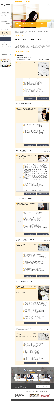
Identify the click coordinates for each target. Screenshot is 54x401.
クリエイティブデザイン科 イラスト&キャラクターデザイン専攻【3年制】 (35, 91)
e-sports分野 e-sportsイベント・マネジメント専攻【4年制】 (33, 268)
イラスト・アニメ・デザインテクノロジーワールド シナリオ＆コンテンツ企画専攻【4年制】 (26, 109)
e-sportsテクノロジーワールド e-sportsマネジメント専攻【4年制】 (34, 132)
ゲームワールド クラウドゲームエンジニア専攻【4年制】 (32, 218)
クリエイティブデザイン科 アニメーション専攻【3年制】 (32, 92)
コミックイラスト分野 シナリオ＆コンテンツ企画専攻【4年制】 (26, 245)
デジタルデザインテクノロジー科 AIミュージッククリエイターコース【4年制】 (35, 302)
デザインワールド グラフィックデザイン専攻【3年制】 (32, 179)
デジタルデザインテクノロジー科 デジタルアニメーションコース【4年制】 (35, 305)
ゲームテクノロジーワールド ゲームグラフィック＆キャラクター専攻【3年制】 (35, 130)
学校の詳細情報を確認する (30, 98)
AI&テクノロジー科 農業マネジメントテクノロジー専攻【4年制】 (33, 83)
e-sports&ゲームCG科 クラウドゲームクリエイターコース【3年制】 (34, 310)
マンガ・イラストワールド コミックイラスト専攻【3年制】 (32, 184)
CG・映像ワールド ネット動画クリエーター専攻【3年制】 (32, 357)
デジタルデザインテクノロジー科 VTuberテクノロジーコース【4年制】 (34, 304)
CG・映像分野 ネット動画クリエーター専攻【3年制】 (32, 267)
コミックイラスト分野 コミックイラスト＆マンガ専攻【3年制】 (33, 271)
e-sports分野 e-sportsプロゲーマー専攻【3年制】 (31, 269)
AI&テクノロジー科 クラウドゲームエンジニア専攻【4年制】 (33, 85)
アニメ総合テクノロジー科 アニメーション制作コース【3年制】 (33, 319)
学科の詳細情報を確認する (43, 98)
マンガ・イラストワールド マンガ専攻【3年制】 (31, 183)
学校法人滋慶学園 (35, 391)
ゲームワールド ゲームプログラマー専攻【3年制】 (31, 186)
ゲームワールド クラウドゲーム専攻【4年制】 (31, 346)
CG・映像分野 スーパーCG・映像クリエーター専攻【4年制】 (33, 264)
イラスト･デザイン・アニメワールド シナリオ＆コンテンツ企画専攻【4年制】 (26, 204)
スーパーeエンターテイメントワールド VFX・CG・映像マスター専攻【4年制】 (35, 175)
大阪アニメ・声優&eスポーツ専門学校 (24, 281)
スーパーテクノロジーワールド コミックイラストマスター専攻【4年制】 (34, 166)
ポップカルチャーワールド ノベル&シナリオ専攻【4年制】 (26, 334)
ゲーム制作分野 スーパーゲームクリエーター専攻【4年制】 (32, 260)
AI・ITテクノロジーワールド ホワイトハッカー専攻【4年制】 (33, 125)
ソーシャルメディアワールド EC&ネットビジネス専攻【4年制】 (33, 345)
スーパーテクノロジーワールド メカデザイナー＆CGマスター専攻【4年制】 (35, 165)
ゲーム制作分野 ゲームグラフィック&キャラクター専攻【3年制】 (33, 263)
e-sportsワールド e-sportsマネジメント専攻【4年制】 (32, 224)
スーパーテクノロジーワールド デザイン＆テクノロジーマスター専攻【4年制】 (35, 164)
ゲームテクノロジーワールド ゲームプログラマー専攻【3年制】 (33, 131)
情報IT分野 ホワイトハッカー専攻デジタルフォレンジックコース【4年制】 (35, 257)
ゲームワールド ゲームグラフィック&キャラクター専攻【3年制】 (33, 185)
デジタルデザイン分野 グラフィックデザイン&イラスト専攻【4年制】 (34, 270)
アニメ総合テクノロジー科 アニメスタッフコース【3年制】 (32, 318)
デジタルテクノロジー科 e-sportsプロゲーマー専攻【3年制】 (33, 88)
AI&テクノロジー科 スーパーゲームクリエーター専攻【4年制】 (33, 82)
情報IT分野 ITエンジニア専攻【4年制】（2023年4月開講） (32, 254)
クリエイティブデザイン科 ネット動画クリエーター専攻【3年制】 (33, 95)
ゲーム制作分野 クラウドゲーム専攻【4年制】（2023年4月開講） (33, 261)
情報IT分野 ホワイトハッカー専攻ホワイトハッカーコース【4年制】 (34, 256)
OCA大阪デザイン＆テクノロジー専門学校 (25, 239)
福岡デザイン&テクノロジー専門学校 (23, 328)
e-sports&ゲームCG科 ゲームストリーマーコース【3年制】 (32, 309)
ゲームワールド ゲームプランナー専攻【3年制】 (31, 351)
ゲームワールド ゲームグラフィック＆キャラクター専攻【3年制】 (33, 220)
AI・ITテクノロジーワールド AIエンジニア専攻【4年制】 (32, 124)
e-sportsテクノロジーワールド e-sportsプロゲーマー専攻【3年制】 (34, 133)
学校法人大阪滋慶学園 (43, 391)
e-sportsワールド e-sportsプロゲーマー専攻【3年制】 (32, 225)
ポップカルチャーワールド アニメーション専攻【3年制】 (32, 359)
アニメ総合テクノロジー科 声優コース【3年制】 (31, 312)
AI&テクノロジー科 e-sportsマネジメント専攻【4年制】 (32, 81)
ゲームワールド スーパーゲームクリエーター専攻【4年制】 (32, 217)
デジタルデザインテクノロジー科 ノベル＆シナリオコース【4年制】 (26, 287)
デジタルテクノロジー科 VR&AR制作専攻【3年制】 (31, 90)
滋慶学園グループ (28, 391)
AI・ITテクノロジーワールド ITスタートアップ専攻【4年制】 (33, 126)
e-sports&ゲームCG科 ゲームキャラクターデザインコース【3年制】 (34, 311)
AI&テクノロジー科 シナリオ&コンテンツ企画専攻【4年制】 (26, 63)
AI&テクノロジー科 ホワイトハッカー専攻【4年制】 (31, 78)
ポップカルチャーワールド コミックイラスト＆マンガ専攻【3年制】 (34, 358)
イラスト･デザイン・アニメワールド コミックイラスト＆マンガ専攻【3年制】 (35, 227)
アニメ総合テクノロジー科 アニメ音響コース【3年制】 (32, 317)
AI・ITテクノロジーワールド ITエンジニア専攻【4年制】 (32, 213)
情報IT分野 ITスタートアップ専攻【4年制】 (30, 255)
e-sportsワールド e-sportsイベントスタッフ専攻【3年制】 (32, 226)
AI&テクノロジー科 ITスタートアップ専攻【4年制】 (31, 84)
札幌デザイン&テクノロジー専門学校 (23, 57)
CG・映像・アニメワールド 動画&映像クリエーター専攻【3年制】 (34, 190)
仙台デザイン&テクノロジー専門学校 (23, 103)
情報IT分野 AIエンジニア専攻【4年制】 (29, 253)
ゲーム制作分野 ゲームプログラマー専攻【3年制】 (31, 262)
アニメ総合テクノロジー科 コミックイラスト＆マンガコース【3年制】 (34, 316)
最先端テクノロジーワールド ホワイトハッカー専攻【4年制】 (33, 344)
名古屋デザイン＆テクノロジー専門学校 (24, 198)
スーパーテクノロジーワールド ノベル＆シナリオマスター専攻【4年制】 (26, 156)
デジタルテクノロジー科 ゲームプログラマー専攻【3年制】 (32, 89)
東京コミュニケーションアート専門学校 (24, 150)
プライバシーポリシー (21, 391)
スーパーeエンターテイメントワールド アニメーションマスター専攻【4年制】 (35, 176)
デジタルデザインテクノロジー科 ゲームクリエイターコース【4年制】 (34, 303)
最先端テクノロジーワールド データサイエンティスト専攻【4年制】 (34, 343)
